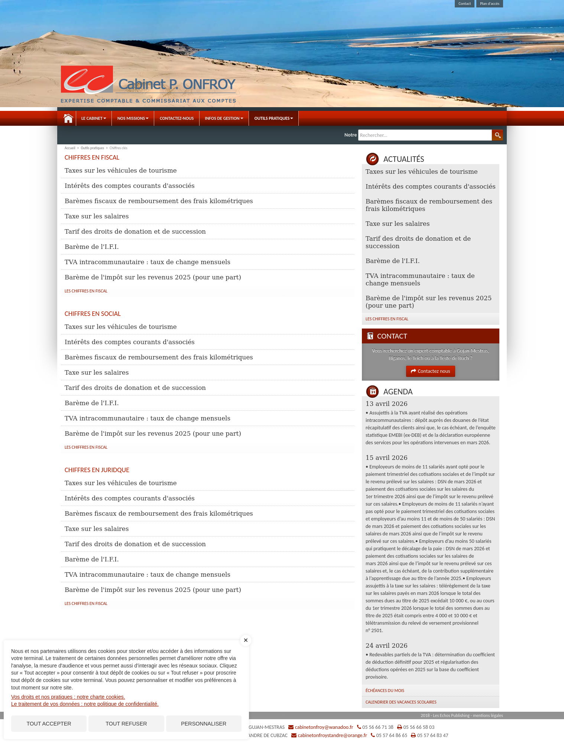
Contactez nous (430, 371)
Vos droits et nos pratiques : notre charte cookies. (68, 697)
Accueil (68, 118)
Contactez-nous (177, 118)
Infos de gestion (224, 118)
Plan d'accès (489, 3)
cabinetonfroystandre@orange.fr (332, 735)
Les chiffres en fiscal (86, 291)
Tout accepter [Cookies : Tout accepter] (49, 724)
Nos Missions (133, 118)
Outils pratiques (274, 118)
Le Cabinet (93, 118)
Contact (464, 3)
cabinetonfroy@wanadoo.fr (324, 727)
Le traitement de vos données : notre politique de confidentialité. (85, 704)
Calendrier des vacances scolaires (401, 702)
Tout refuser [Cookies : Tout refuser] (126, 724)
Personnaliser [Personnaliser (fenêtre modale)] (203, 724)
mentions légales (488, 715)
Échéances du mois (385, 690)
